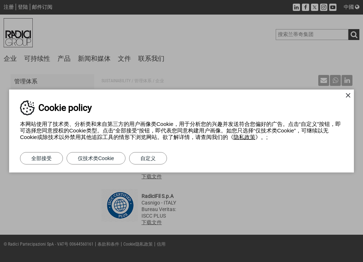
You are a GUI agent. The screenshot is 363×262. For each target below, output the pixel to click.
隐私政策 (244, 137)
